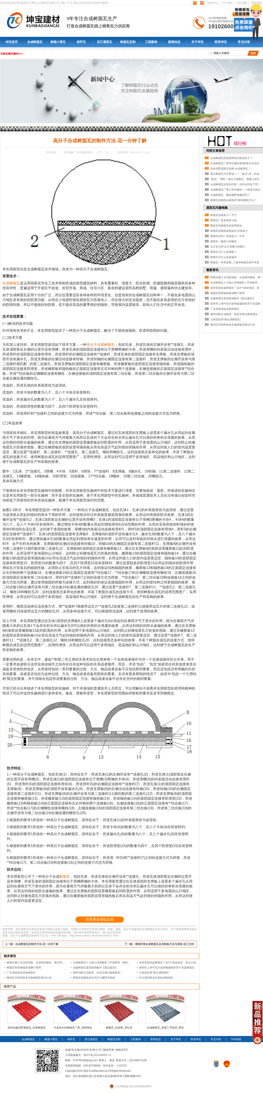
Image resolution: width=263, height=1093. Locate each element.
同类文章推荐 (215, 150)
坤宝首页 (11, 42)
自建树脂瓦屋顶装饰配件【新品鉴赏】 (95, 967)
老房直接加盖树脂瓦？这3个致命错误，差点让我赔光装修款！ (175, 962)
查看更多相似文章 (100, 919)
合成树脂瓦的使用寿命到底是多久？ (231, 158)
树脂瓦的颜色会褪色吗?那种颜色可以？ (233, 200)
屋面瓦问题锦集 (217, 207)
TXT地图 (227, 2)
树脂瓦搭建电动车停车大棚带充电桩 (94, 977)
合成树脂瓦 (35, 42)
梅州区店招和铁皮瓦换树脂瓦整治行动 (29, 977)
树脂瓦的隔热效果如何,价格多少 (229, 230)
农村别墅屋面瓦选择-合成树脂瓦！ (230, 168)
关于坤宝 (197, 42)
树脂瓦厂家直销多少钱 (223, 220)
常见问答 (244, 42)
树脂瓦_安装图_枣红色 (119, 1027)
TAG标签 (236, 1039)
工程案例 (151, 42)
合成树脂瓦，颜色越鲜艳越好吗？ (230, 194)
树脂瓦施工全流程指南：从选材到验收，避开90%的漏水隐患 (42, 962)
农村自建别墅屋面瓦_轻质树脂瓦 (26, 1027)
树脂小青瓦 (58, 42)
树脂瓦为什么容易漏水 (223, 257)
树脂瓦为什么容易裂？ (223, 251)
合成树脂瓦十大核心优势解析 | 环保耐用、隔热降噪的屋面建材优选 (112, 962)
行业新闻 (51, 128)
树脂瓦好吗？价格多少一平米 (227, 236)
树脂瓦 (64, 876)
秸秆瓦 (81, 42)
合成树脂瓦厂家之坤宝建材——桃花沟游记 (235, 189)
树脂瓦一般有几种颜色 (223, 241)
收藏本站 (212, 2)
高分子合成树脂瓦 (101, 344)
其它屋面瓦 (104, 42)
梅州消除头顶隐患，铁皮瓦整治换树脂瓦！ (98, 972)
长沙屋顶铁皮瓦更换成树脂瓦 (156, 977)
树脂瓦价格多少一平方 (223, 215)
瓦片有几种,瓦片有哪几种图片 (227, 246)
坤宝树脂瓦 (22, 128)
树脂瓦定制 (127, 42)
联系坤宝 (221, 42)
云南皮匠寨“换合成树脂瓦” (154, 972)
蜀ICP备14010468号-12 (97, 1055)
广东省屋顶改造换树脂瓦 (21, 972)
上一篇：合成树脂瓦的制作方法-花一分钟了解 (31, 944)
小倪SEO (121, 1065)
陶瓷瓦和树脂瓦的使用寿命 (226, 225)
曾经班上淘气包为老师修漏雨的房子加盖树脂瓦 (166, 967)
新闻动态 (174, 42)
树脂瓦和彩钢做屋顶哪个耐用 (24, 967)
